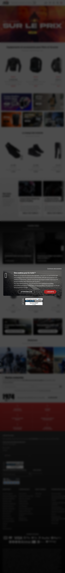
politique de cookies (48, 283)
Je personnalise (26, 291)
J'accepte (50, 291)
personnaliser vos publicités (45, 285)
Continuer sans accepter (54, 268)
